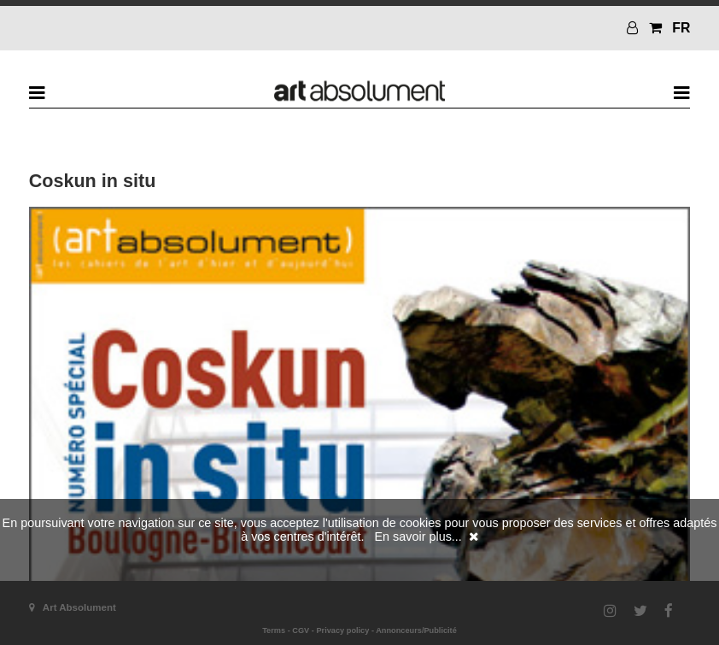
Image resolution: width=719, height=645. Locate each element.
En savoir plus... (417, 536)
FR (681, 28)
